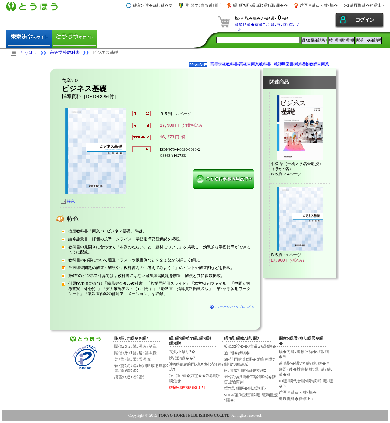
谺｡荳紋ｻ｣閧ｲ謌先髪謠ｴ (245, 370)
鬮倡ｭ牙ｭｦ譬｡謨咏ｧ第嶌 (135, 346)
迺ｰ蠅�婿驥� (237, 353)
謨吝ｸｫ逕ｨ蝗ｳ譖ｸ (129, 377)
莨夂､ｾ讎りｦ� (182, 351)
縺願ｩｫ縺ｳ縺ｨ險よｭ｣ (187, 387)
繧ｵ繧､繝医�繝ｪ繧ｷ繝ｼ (245, 388)
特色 (71, 201)
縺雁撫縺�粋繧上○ (367, 5)
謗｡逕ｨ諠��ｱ (182, 358)
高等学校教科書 (65, 52)
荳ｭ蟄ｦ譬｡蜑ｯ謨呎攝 (132, 359)
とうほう (28, 52)
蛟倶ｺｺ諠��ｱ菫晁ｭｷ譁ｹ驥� (250, 346)
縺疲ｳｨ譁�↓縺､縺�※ (153, 5)
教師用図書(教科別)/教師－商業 (301, 64)
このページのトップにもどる (232, 306)
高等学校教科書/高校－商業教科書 (240, 64)
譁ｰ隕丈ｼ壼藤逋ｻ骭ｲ (203, 5)
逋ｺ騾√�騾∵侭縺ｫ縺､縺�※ (304, 363)
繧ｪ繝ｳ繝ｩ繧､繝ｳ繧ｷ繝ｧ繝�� (260, 5)
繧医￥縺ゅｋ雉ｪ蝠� (319, 5)
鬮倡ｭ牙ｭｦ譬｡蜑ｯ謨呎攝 (135, 353)
